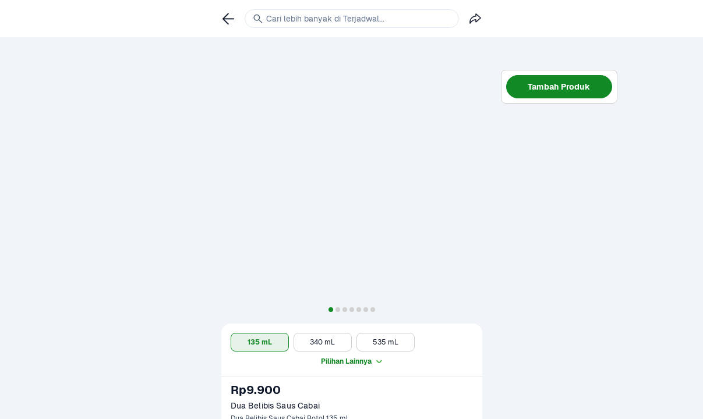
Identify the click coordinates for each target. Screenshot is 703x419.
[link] (228, 19)
